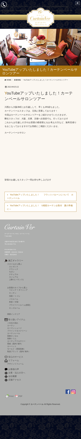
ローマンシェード (14, 328)
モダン (12, 272)
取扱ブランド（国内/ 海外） (18, 351)
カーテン (11, 326)
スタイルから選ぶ (14, 264)
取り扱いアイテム (16, 319)
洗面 (11, 296)
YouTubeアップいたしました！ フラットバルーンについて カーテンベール (40, 196)
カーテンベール (37, 404)
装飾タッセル (12, 336)
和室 (11, 302)
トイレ (17, 296)
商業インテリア (13, 314)
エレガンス (13, 267)
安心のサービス (15, 357)
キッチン (12, 293)
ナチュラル (13, 274)
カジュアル (13, 277)
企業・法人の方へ (16, 372)
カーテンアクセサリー (16, 341)
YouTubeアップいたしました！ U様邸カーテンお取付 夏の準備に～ (40, 207)
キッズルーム (14, 308)
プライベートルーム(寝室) (19, 305)
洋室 (16, 302)
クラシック (13, 269)
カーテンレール (13, 333)
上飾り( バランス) (16, 279)
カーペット (11, 346)
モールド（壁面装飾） (16, 349)
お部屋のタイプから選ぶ (17, 288)
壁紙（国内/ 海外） (15, 344)
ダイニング (23, 290)
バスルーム (13, 299)
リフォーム (13, 360)
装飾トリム (11, 338)
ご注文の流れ (12, 323)
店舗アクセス (14, 379)
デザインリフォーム (15, 364)
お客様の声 (13, 369)
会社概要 (12, 376)
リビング (12, 290)
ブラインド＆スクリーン (17, 331)
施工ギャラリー (15, 260)
